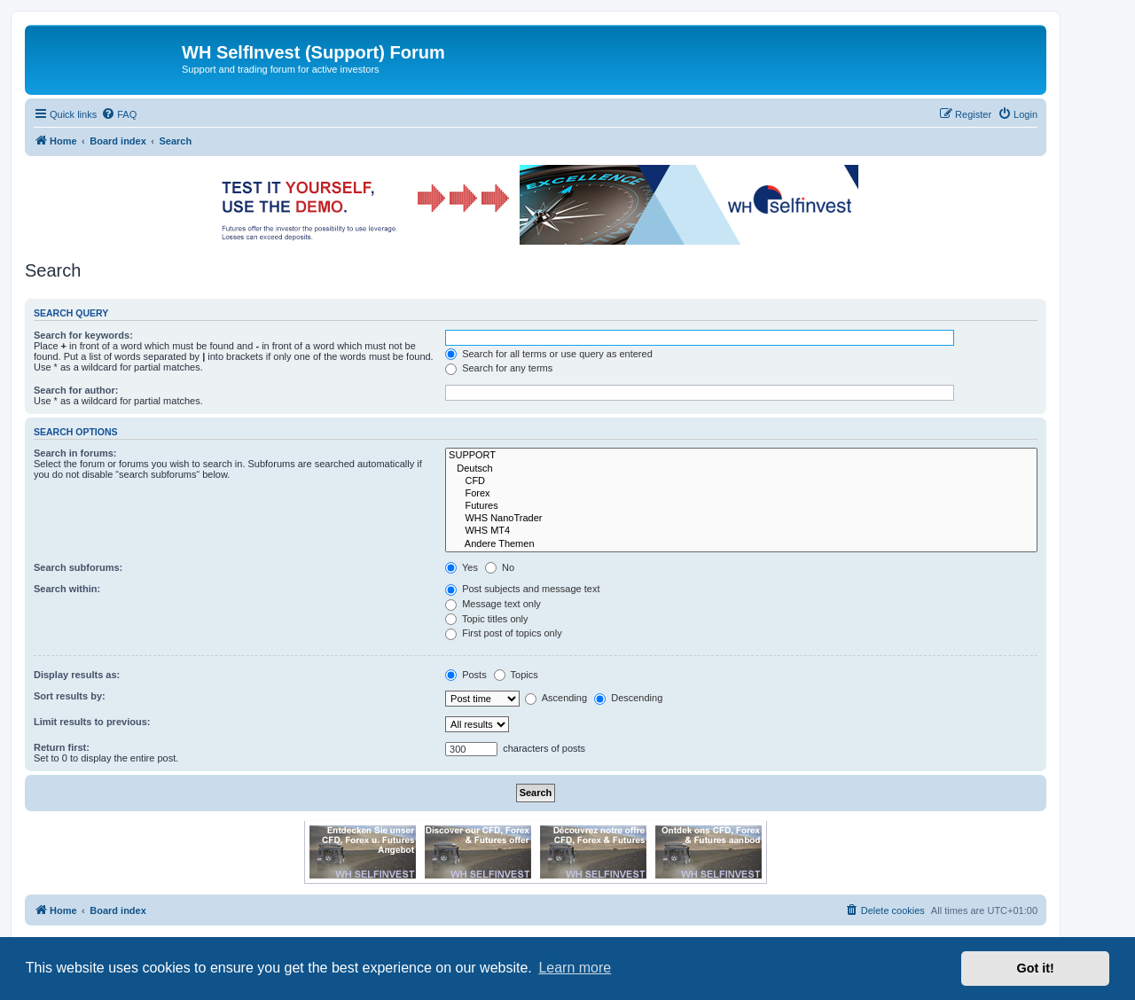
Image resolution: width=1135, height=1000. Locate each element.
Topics (516, 674)
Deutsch (741, 469)
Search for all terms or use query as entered (549, 353)
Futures (741, 506)
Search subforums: (78, 567)
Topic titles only (486, 618)
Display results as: (77, 674)
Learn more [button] (574, 967)
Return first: (62, 747)
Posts (466, 674)
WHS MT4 (741, 531)
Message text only (493, 603)
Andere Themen (741, 544)
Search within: (67, 588)
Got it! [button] (1035, 968)
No (499, 567)
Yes (461, 567)
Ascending (556, 697)
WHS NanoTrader (741, 518)
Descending (628, 697)
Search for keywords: (83, 335)
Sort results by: (70, 696)
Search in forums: (75, 453)
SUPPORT (741, 455)
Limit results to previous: (92, 721)
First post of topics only (503, 633)
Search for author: (76, 390)
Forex (741, 494)
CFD (741, 481)
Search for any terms (498, 368)
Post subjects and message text (522, 588)
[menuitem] (119, 114)
